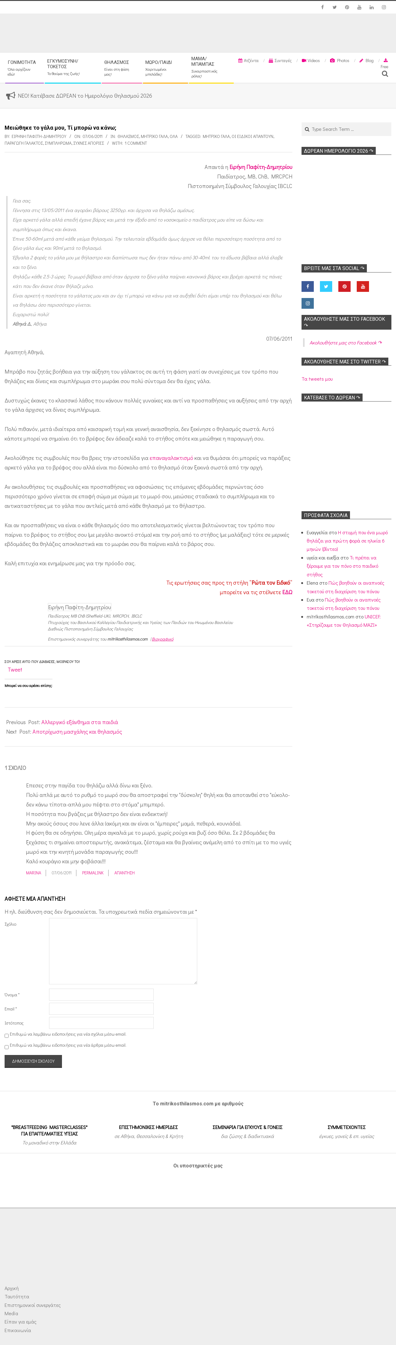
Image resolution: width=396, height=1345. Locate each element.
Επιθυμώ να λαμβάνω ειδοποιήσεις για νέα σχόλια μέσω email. (68, 1034)
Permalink (93, 873)
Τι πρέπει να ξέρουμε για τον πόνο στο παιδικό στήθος (342, 566)
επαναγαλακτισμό (171, 457)
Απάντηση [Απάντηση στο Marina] (124, 873)
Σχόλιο (10, 924)
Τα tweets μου (317, 378)
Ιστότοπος (14, 1023)
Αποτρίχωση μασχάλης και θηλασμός (77, 731)
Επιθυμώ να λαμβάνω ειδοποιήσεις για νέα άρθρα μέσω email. (68, 1045)
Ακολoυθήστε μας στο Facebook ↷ (345, 342)
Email (11, 1009)
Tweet (15, 669)
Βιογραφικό (162, 639)
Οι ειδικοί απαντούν (252, 136)
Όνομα (12, 995)
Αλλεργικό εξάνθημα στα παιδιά (79, 722)
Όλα (174, 136)
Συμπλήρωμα (58, 143)
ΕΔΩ (287, 592)
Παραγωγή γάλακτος (24, 143)
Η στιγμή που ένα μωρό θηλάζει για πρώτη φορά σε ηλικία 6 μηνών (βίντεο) (347, 540)
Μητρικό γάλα (154, 136)
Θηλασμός (128, 136)
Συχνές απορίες (88, 143)
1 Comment (136, 143)
